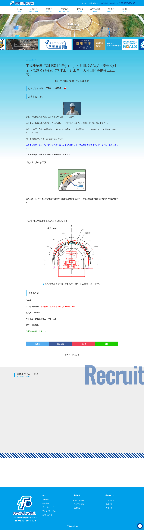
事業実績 (64, 10)
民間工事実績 (79, 504)
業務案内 (49, 10)
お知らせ (33, 10)
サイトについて (48, 507)
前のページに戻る (72, 354)
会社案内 (110, 10)
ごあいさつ (110, 500)
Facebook (60, 343)
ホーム (19, 10)
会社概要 (109, 504)
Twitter (37, 343)
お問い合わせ (93, 3)
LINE (106, 343)
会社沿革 (109, 508)
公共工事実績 (79, 500)
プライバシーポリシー (50, 510)
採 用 (124, 10)
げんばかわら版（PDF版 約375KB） (45, 88)
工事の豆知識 (95, 10)
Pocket (83, 343)
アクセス (83, 3)
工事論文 (80, 10)
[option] (56, 46)
